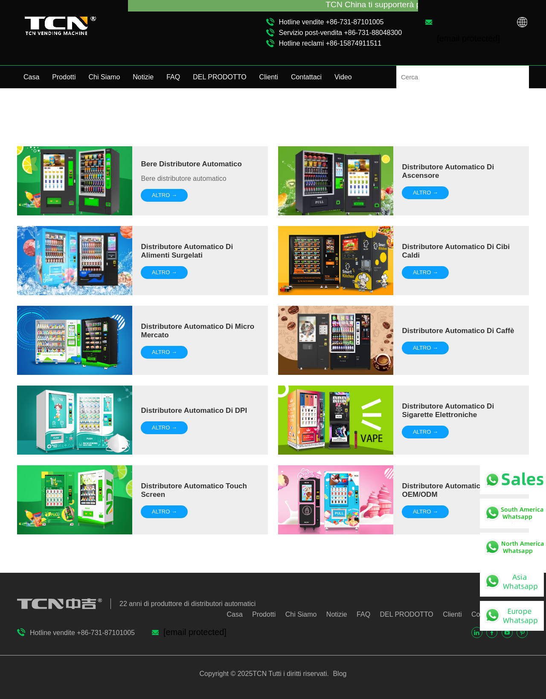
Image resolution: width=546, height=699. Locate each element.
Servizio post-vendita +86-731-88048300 (340, 32)
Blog (338, 673)
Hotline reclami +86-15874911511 (330, 43)
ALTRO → (164, 195)
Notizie (143, 77)
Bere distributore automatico (191, 164)
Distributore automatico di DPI (194, 410)
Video (343, 77)
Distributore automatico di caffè (458, 331)
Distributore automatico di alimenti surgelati (187, 251)
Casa (31, 77)
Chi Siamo (104, 77)
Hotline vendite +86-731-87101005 (331, 22)
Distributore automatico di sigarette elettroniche (448, 410)
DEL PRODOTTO (219, 77)
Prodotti (64, 77)
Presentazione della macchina (486, 110)
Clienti (268, 77)
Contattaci (306, 77)
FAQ (173, 77)
